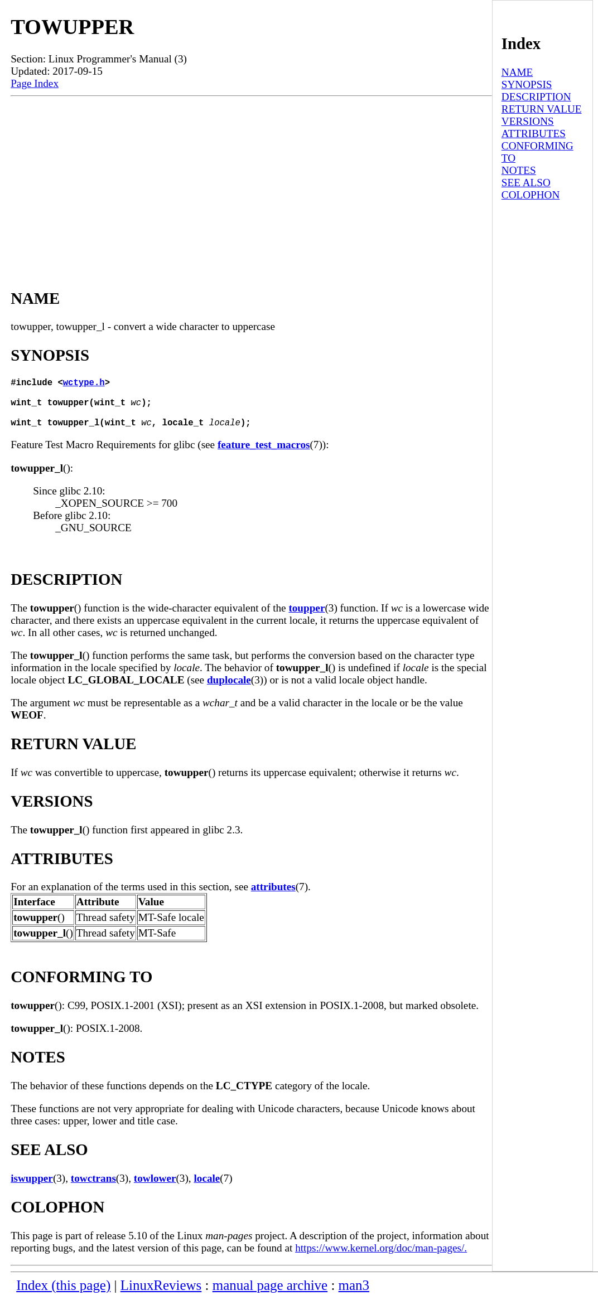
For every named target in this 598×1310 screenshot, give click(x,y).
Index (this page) (63, 1296)
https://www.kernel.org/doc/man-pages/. (381, 1259)
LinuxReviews (161, 1296)
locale (207, 1189)
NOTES (518, 170)
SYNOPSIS (526, 84)
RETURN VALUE (541, 109)
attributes (273, 898)
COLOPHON (530, 195)
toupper (306, 619)
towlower (155, 1189)
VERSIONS (527, 121)
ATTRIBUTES (533, 133)
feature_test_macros (264, 456)
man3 (354, 1296)
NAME (517, 72)
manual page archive (270, 1296)
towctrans (93, 1189)
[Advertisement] (251, 180)
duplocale (229, 691)
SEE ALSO (526, 182)
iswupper (32, 1189)
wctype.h (84, 384)
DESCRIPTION (536, 97)
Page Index (35, 83)
